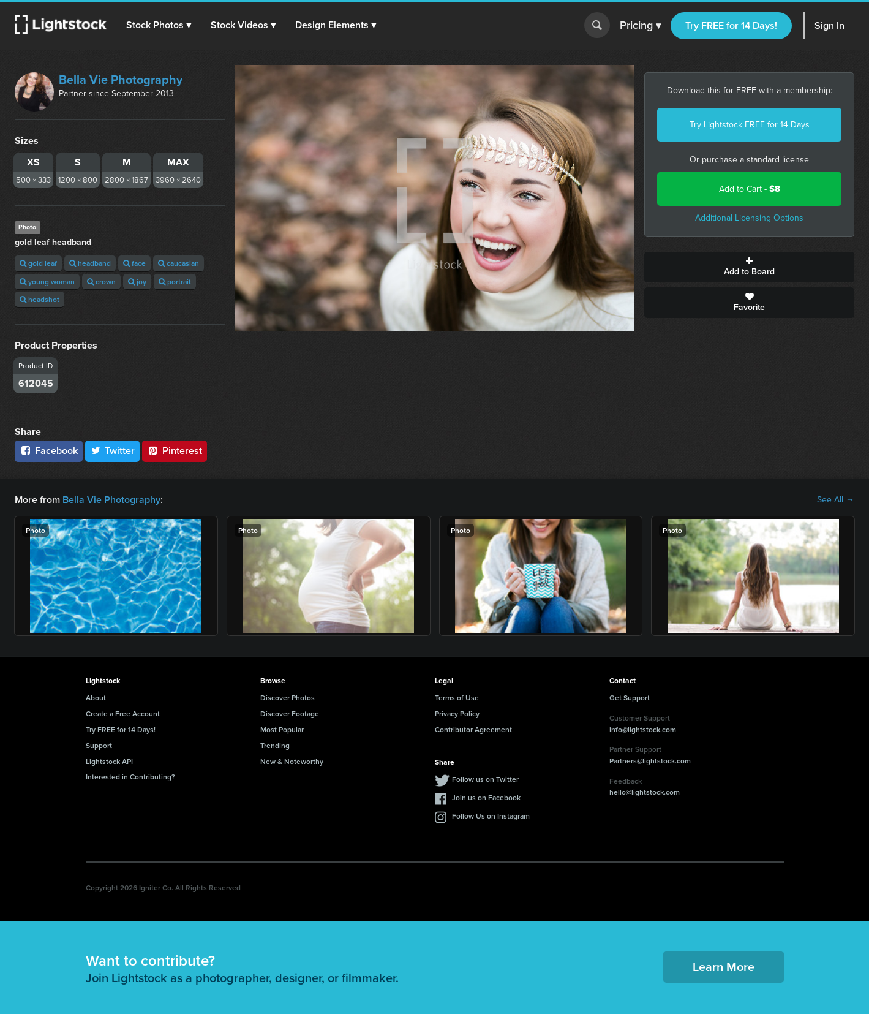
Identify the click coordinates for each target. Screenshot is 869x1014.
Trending (275, 745)
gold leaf (38, 263)
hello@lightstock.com (644, 792)
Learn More (723, 966)
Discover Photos (287, 697)
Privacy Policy (457, 713)
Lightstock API (109, 761)
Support (99, 745)
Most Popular (282, 729)
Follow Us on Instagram (491, 816)
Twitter (112, 451)
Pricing (640, 25)
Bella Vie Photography (120, 79)
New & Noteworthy (291, 761)
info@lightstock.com (642, 729)
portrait (175, 281)
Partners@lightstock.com (650, 760)
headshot (39, 299)
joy (137, 281)
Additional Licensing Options (749, 217)
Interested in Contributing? (130, 776)
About (96, 697)
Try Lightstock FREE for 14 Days (750, 124)
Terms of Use (457, 697)
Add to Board (749, 267)
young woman (47, 281)
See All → (835, 500)
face (134, 263)
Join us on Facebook (486, 797)
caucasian (178, 263)
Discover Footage (289, 713)
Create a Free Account (123, 713)
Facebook (49, 451)
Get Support (629, 697)
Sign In (829, 25)
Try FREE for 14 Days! (731, 25)
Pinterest (174, 451)
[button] (158, 25)
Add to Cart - (749, 189)
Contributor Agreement (473, 729)
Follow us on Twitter (485, 779)
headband (90, 263)
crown (101, 281)
